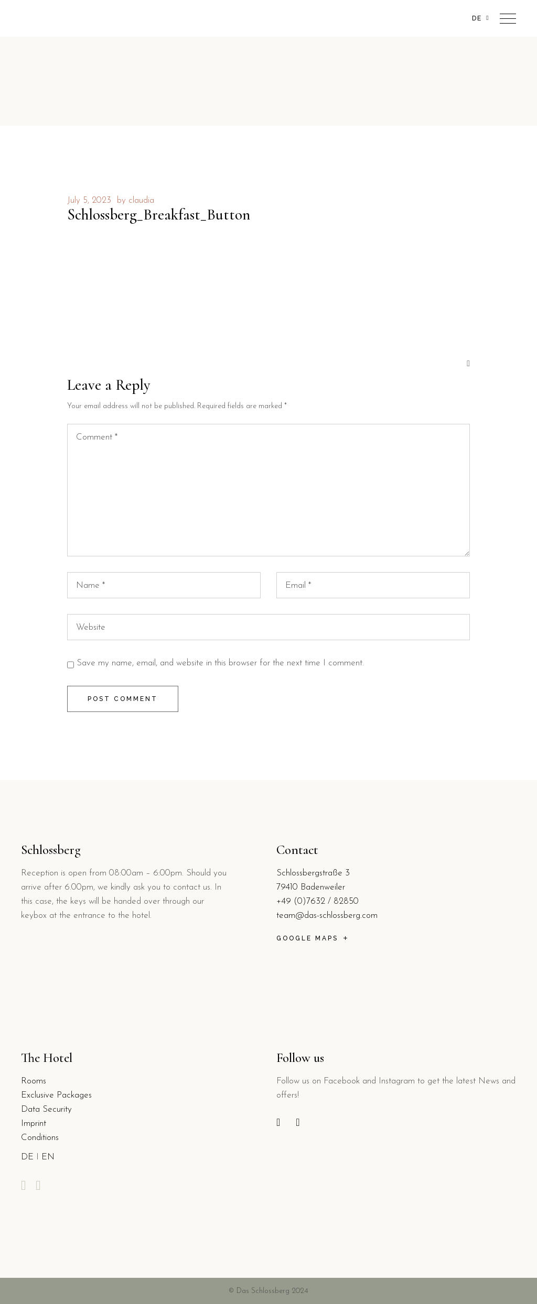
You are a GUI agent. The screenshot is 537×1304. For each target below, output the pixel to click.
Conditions (40, 1137)
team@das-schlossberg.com (327, 915)
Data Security (46, 1109)
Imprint (33, 1123)
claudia (141, 200)
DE (27, 1157)
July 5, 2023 (89, 200)
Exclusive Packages (56, 1095)
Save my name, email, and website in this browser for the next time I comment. (220, 663)
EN (48, 1157)
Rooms (33, 1081)
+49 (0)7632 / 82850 (317, 901)
